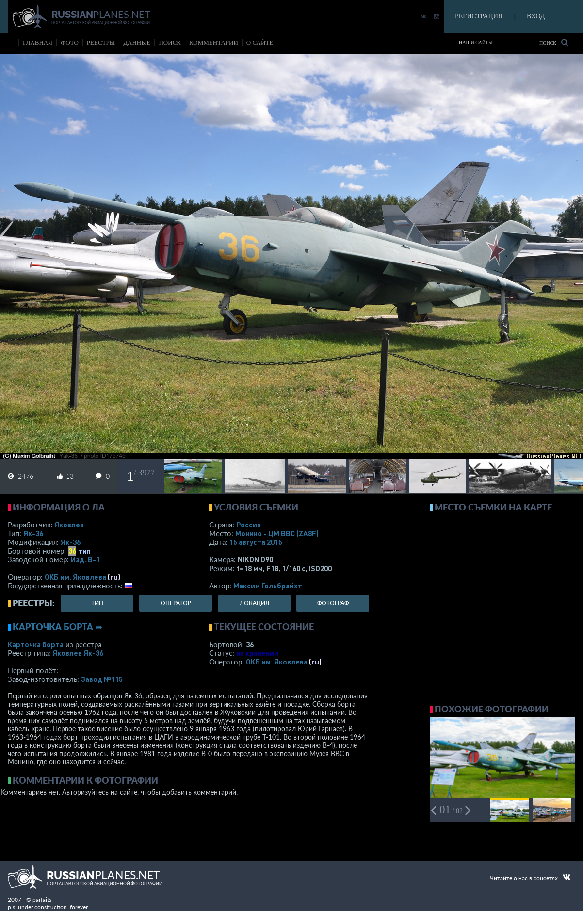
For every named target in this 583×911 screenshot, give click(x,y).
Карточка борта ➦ (57, 626)
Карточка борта (36, 644)
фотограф (333, 603)
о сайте (259, 42)
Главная (37, 42)
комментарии (213, 42)
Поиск (553, 42)
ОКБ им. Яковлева (75, 576)
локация (254, 603)
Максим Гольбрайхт (267, 585)
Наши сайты (476, 42)
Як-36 (33, 533)
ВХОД (536, 16)
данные (136, 42)
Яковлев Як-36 (77, 653)
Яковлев (69, 524)
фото (70, 42)
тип (84, 550)
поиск (170, 42)
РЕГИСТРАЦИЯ (478, 16)
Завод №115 (102, 679)
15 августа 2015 (255, 542)
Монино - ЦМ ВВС (277, 533)
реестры (101, 42)
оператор (176, 603)
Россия (248, 524)
